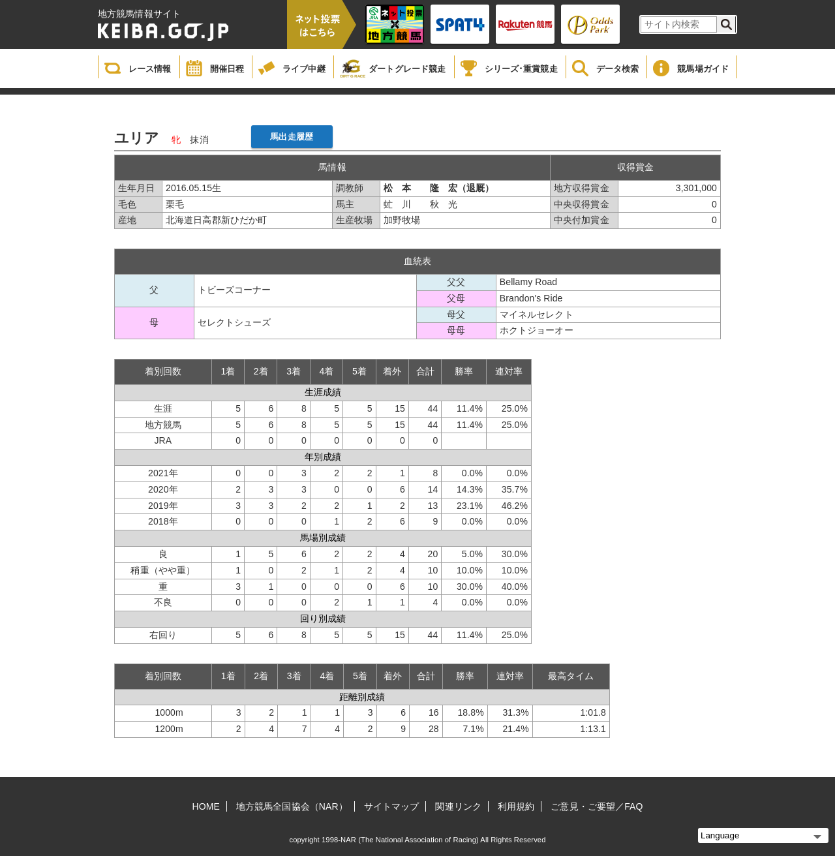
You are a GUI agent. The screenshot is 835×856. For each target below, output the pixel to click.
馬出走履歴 (291, 137)
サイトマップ (391, 806)
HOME (206, 806)
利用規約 (516, 806)
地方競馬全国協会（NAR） (292, 806)
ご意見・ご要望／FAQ (597, 806)
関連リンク (458, 806)
